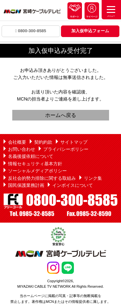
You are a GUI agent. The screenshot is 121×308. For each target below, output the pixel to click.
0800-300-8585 (30, 30)
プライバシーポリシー (65, 149)
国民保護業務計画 (26, 185)
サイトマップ (73, 142)
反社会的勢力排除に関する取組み (42, 178)
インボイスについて (72, 185)
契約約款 (43, 142)
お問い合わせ (21, 149)
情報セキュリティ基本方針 (35, 163)
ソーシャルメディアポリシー (37, 170)
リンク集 (93, 178)
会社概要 (17, 142)
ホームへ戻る (60, 115)
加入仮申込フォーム (90, 30)
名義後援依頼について (30, 156)
